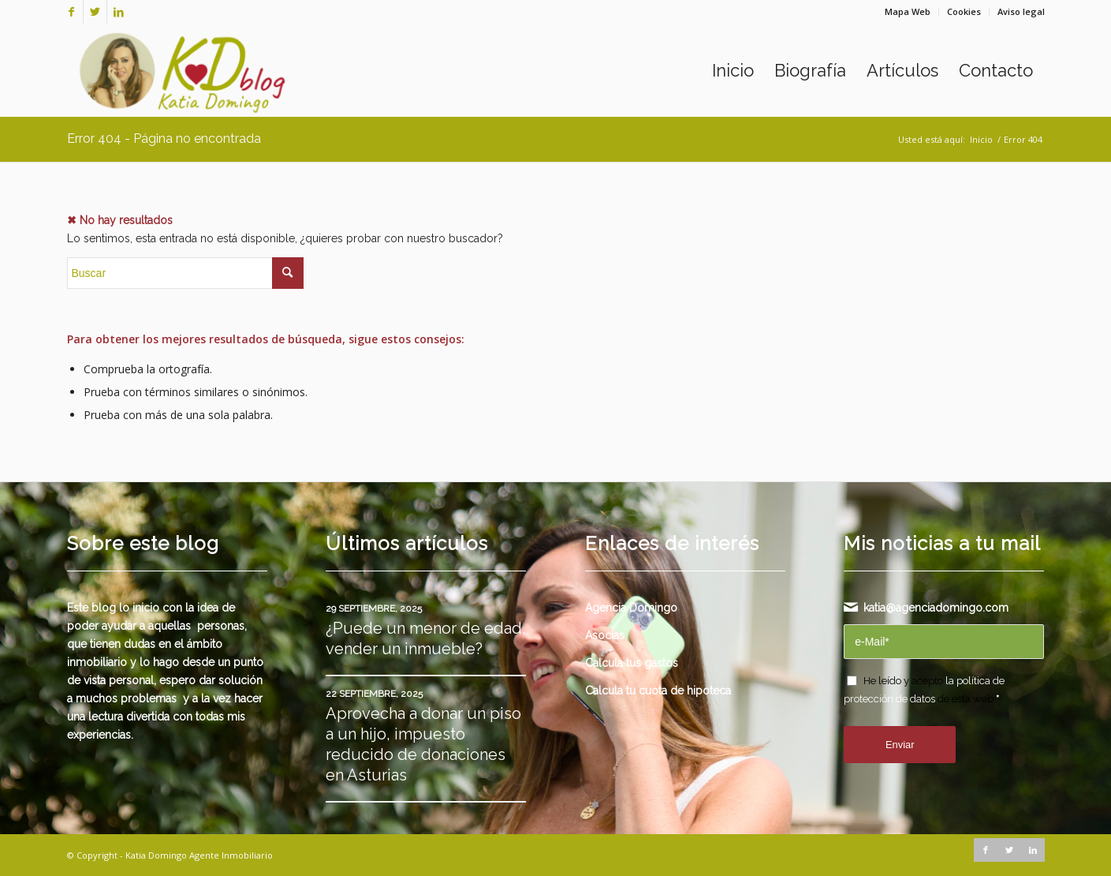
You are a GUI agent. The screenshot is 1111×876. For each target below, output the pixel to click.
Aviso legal (1021, 11)
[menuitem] (908, 12)
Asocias (604, 635)
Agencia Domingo (631, 607)
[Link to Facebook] (71, 12)
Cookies (964, 11)
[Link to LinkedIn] (119, 12)
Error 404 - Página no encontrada (164, 138)
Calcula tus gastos (631, 663)
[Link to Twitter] (95, 12)
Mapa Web (907, 11)
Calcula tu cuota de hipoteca (658, 690)
